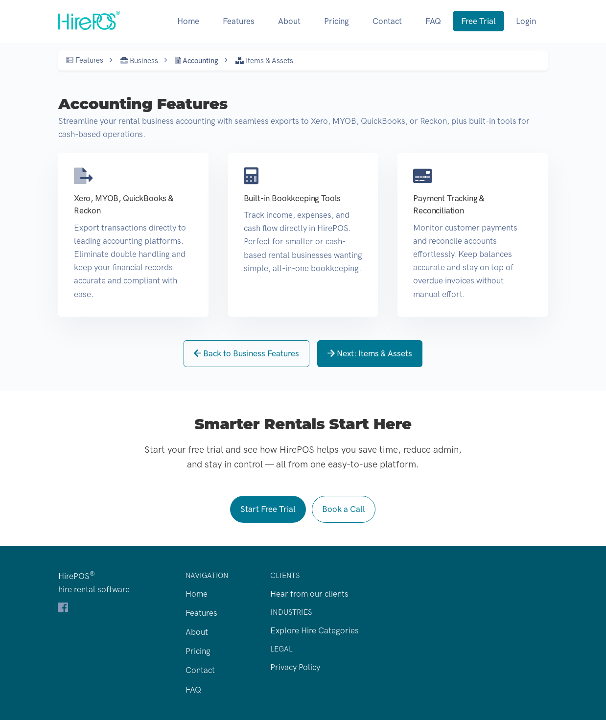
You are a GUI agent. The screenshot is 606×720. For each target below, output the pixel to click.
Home (188, 21)
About (289, 21)
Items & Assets (264, 60)
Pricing (336, 21)
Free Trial (478, 21)
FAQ (433, 21)
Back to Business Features (246, 353)
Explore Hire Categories (314, 630)
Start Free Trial (268, 509)
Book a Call (343, 509)
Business (139, 60)
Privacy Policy (295, 667)
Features (239, 21)
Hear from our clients (309, 594)
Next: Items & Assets (369, 353)
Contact (387, 21)
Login (526, 21)
